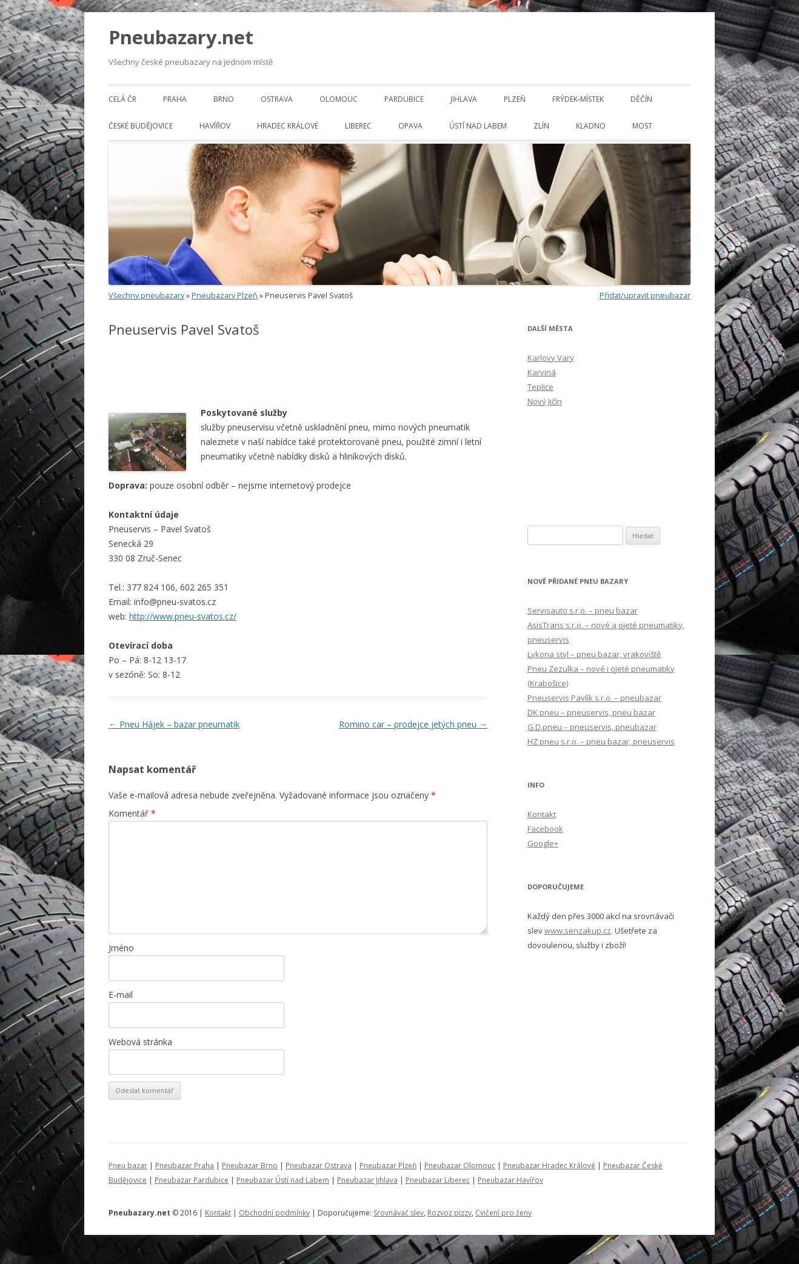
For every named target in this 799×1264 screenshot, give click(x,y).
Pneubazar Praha (184, 1165)
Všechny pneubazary (146, 295)
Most (642, 126)
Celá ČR (122, 99)
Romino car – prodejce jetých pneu (413, 724)
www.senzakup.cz (577, 930)
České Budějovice (141, 126)
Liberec (358, 126)
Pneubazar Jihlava (367, 1180)
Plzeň (515, 99)
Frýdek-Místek (578, 99)
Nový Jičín (544, 401)
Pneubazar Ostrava (319, 1165)
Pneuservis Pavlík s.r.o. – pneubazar (594, 697)
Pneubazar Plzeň (387, 1165)
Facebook (545, 828)
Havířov (214, 126)
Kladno (591, 126)
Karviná (541, 372)
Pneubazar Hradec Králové (549, 1165)
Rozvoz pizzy (449, 1213)
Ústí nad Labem (478, 126)
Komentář (132, 813)
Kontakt (541, 814)
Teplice (540, 386)
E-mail (121, 994)
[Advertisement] (250, 372)
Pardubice (404, 99)
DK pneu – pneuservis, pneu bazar (591, 712)
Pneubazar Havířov (510, 1180)
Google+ (542, 843)
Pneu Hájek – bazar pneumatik (174, 724)
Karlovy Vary (550, 357)
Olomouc (338, 99)
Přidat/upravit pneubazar (645, 295)
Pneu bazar (128, 1165)
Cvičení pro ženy (503, 1213)
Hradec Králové (287, 126)
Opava (410, 126)
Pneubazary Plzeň (225, 295)
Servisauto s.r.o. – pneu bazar (582, 610)
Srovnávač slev (398, 1213)
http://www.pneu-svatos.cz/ (182, 616)
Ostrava (277, 99)
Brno (223, 99)
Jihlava (463, 99)
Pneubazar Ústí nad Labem (282, 1180)
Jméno (121, 948)
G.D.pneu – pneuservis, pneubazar (592, 726)
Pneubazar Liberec (438, 1180)
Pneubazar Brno (250, 1165)
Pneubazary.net (181, 37)
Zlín (541, 126)
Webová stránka (140, 1042)
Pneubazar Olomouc (459, 1165)
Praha (175, 99)
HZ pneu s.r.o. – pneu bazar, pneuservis (601, 741)
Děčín (641, 99)
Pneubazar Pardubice (192, 1180)
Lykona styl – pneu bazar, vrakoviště (594, 654)
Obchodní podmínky (274, 1213)
